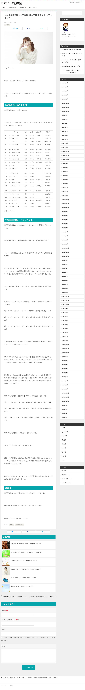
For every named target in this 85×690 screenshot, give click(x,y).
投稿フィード (66, 474)
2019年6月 (65, 417)
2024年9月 (65, 163)
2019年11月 (65, 397)
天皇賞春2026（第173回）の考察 (71, 66)
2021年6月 (65, 320)
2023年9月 (65, 211)
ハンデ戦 (7, 24)
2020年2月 (65, 385)
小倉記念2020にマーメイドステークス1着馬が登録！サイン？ (26, 543)
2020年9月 (65, 356)
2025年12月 (65, 103)
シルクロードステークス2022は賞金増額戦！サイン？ (24, 560)
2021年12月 (65, 296)
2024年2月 (65, 191)
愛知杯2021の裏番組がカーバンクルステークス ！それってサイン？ (16, 596)
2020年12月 (65, 344)
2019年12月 (65, 393)
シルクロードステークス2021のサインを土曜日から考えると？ (26, 569)
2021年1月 (65, 340)
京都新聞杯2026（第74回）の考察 (71, 49)
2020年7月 (65, 364)
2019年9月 (65, 405)
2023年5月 (65, 228)
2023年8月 (65, 215)
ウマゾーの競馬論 (11, 3)
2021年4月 (65, 328)
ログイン (64, 470)
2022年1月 (65, 292)
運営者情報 (23, 7)
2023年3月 (65, 236)
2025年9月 (65, 115)
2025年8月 (65, 119)
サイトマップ (32, 7)
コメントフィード (67, 478)
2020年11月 (65, 348)
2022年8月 (65, 264)
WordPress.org (66, 482)
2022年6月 (65, 272)
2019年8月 (65, 409)
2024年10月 (65, 159)
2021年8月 (65, 312)
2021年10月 (65, 304)
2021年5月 (65, 324)
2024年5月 (65, 179)
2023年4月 (65, 232)
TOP (9, 677)
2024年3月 (65, 187)
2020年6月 (65, 368)
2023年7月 (65, 219)
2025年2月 (65, 143)
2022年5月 (65, 276)
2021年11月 (65, 300)
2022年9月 (65, 260)
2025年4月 (65, 135)
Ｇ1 (63, 460)
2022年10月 (65, 256)
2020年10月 (65, 352)
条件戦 (64, 452)
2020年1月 (65, 389)
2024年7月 (65, 171)
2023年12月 (65, 199)
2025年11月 (65, 107)
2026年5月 (65, 83)
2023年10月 (65, 207)
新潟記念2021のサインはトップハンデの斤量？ (22, 586)
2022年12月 (65, 248)
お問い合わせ (12, 7)
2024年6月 (65, 175)
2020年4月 (65, 377)
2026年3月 (65, 91)
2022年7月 (65, 268)
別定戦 (64, 440)
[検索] (72, 12)
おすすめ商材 (66, 432)
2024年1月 (65, 195)
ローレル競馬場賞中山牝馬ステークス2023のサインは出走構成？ (26, 552)
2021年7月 (65, 316)
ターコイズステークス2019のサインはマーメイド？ (23, 577)
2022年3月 (65, 284)
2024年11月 (65, 155)
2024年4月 (65, 183)
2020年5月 (65, 373)
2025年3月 (65, 139)
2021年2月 (65, 336)
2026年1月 (65, 99)
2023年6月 (65, 224)
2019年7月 (65, 413)
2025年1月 (65, 147)
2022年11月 (65, 252)
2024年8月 (65, 167)
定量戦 (64, 444)
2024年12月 (65, 151)
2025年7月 (65, 123)
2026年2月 (65, 95)
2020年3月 (65, 381)
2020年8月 (65, 360)
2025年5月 (65, 131)
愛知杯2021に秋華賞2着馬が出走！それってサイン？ (42, 596)
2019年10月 (65, 401)
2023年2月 (65, 240)
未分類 (64, 448)
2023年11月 (65, 203)
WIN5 (63, 428)
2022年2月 (65, 288)
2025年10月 (65, 111)
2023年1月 (65, 244)
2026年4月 (65, 87)
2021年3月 (65, 332)
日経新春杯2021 (19, 524)
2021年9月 (65, 308)
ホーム (3, 7)
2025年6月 (65, 127)
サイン (11, 524)
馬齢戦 (64, 456)
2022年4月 (65, 280)
